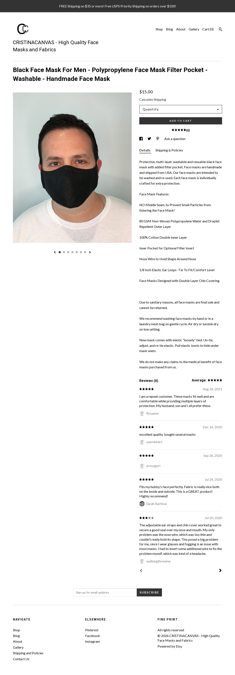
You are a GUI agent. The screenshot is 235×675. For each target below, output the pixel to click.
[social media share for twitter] (150, 139)
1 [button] (60, 252)
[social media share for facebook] (141, 139)
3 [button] (68, 252)
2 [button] (64, 252)
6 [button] (81, 252)
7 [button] (85, 252)
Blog (169, 29)
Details (145, 150)
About (180, 29)
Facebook (92, 636)
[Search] (220, 29)
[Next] (220, 571)
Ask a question (174, 139)
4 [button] (72, 252)
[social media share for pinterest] (158, 139)
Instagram (92, 641)
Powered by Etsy (170, 646)
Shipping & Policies (169, 150)
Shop (159, 29)
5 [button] (77, 252)
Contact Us (21, 659)
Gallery (194, 29)
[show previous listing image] (55, 252)
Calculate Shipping (152, 99)
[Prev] (141, 571)
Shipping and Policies (28, 653)
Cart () (208, 29)
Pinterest (91, 630)
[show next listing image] (90, 252)
